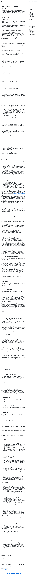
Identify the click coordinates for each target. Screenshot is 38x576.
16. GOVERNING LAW (6, 397)
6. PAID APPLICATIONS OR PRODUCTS (9, 256)
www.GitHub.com (13, 339)
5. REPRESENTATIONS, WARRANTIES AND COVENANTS (13, 205)
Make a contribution (5, 568)
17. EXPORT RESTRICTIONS (7, 405)
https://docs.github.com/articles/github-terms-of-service (9, 23)
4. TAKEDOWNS (5, 159)
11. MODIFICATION (6, 334)
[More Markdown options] (34, 7)
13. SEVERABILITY (5, 369)
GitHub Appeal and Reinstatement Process (19, 193)
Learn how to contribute (4, 569)
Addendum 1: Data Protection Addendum (13, 427)
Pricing (14, 573)
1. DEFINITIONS (5, 19)
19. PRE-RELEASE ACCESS (7, 420)
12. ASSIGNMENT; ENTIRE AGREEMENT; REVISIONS (12, 355)
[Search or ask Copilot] (22, 1)
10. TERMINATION (5, 314)
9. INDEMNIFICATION (6, 301)
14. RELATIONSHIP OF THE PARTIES (9, 374)
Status (12, 573)
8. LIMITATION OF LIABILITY (7, 289)
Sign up (36, 1)
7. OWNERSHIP (5, 281)
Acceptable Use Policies (4, 107)
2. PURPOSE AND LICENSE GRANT (9, 57)
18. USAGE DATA (5, 412)
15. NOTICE (4, 385)
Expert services (17, 573)
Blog (20, 573)
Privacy (10, 573)
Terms (7, 573)
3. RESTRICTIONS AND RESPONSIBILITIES (10, 88)
